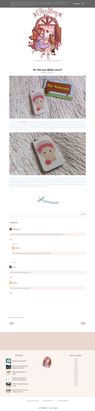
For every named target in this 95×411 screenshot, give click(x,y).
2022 (76, 366)
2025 (76, 360)
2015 (76, 379)
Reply (10, 239)
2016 (76, 377)
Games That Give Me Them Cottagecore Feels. (20, 391)
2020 (76, 370)
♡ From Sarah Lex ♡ (48, 400)
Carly (14, 267)
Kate (56, 408)
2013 (76, 383)
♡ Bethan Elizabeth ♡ (63, 400)
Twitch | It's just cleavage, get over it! (20, 385)
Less (11, 323)
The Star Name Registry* (19, 361)
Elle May (17, 248)
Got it (83, 3)
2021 (76, 368)
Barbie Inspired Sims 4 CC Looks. (19, 373)
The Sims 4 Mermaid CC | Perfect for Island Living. (19, 379)
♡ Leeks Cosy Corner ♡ (33, 400)
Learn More (76, 3)
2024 (76, 362)
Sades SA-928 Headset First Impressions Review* (20, 367)
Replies (15, 244)
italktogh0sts (16, 229)
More (83, 323)
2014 (76, 381)
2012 (76, 385)
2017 (76, 375)
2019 (76, 371)
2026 (76, 358)
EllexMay (44, 408)
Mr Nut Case (23, 122)
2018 (76, 373)
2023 (76, 364)
